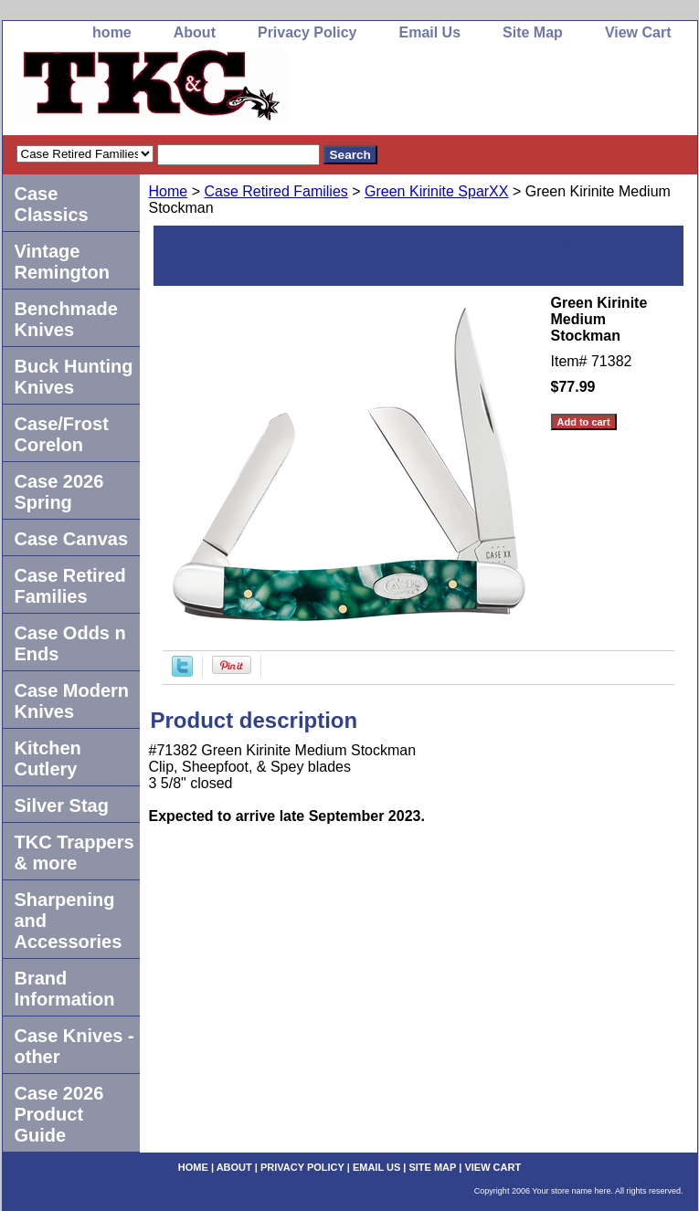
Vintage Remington (62, 261)
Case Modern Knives (72, 700)
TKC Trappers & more (74, 852)
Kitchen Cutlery (48, 758)
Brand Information (65, 988)
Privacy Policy (307, 32)
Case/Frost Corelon (62, 434)
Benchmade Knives (66, 319)
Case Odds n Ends (70, 643)
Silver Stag (62, 805)
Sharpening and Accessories (68, 921)
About (195, 32)
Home (168, 191)
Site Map (533, 32)
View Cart (638, 32)
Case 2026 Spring (59, 491)
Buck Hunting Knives (74, 376)
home (112, 32)
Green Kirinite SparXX (436, 191)
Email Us (429, 32)
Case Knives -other (74, 1046)
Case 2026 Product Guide (59, 1114)
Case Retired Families (275, 191)
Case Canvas (72, 539)
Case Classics (52, 204)
